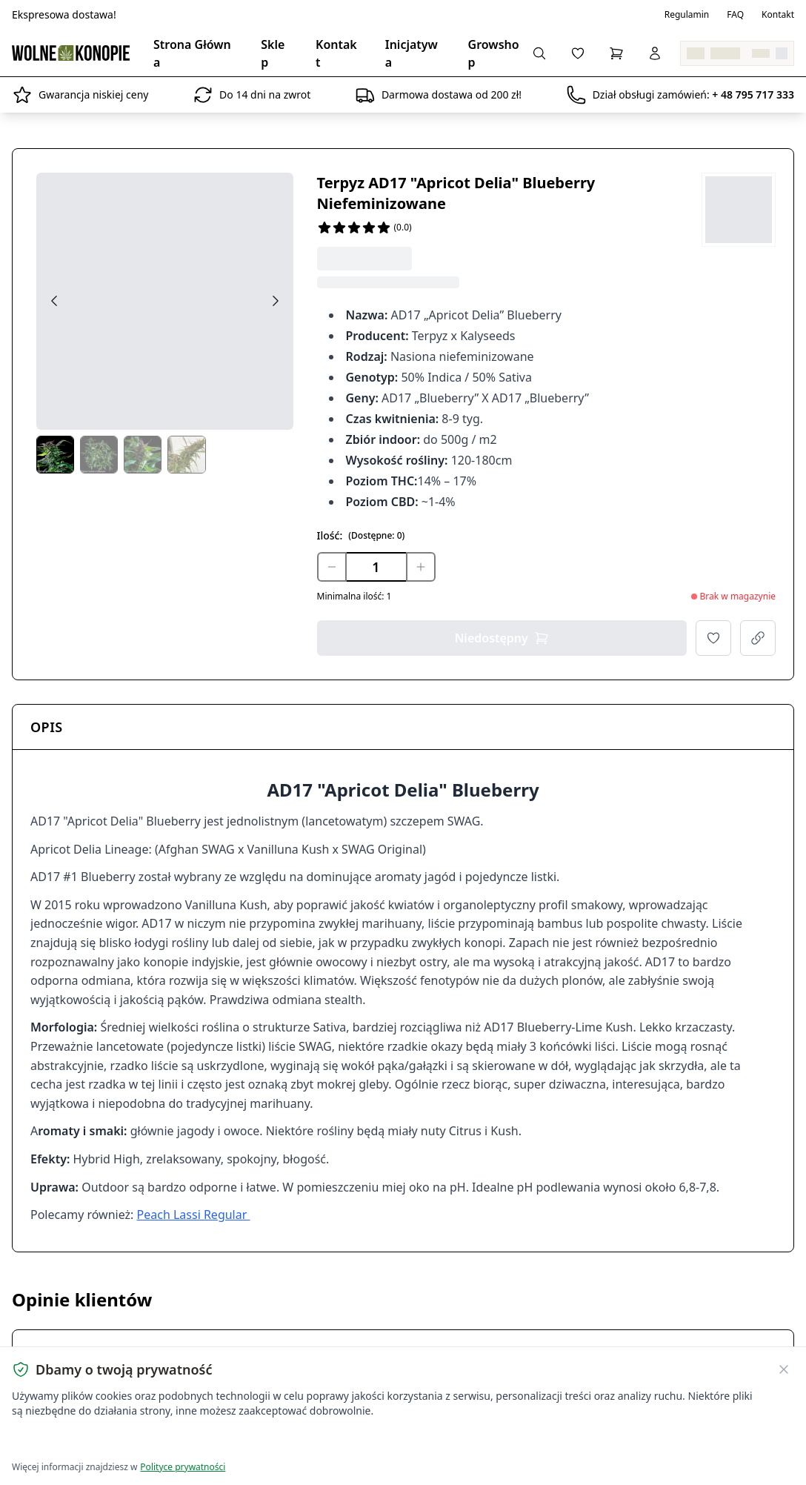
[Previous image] (54, 301)
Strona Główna (192, 53)
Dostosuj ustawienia (186, 1441)
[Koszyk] (616, 53)
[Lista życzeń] (577, 53)
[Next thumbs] (281, 456)
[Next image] (275, 301)
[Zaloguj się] (655, 53)
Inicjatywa (411, 53)
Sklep (272, 53)
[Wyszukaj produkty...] (539, 53)
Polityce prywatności (182, 1467)
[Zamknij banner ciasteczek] (783, 1369)
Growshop (493, 53)
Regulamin (687, 15)
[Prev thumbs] (48, 456)
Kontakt (778, 15)
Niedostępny (502, 638)
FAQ (735, 15)
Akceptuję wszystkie (65, 1441)
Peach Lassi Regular (193, 1214)
